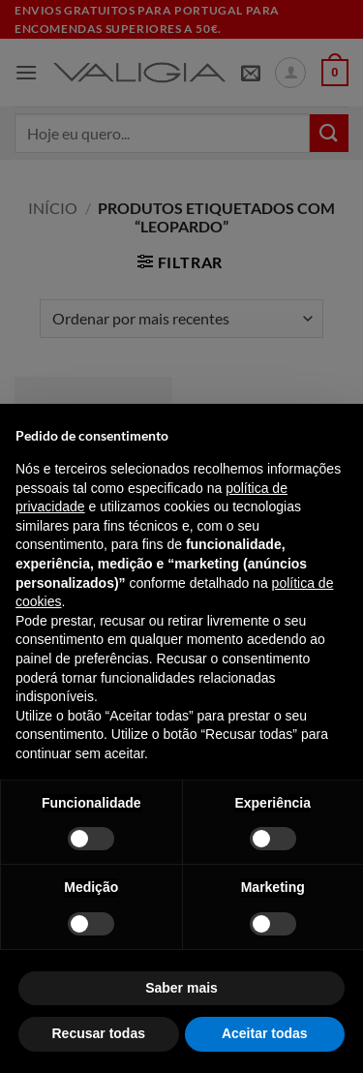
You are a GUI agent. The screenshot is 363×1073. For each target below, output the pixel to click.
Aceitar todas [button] (265, 1033)
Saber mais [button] (181, 988)
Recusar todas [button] (98, 1033)
